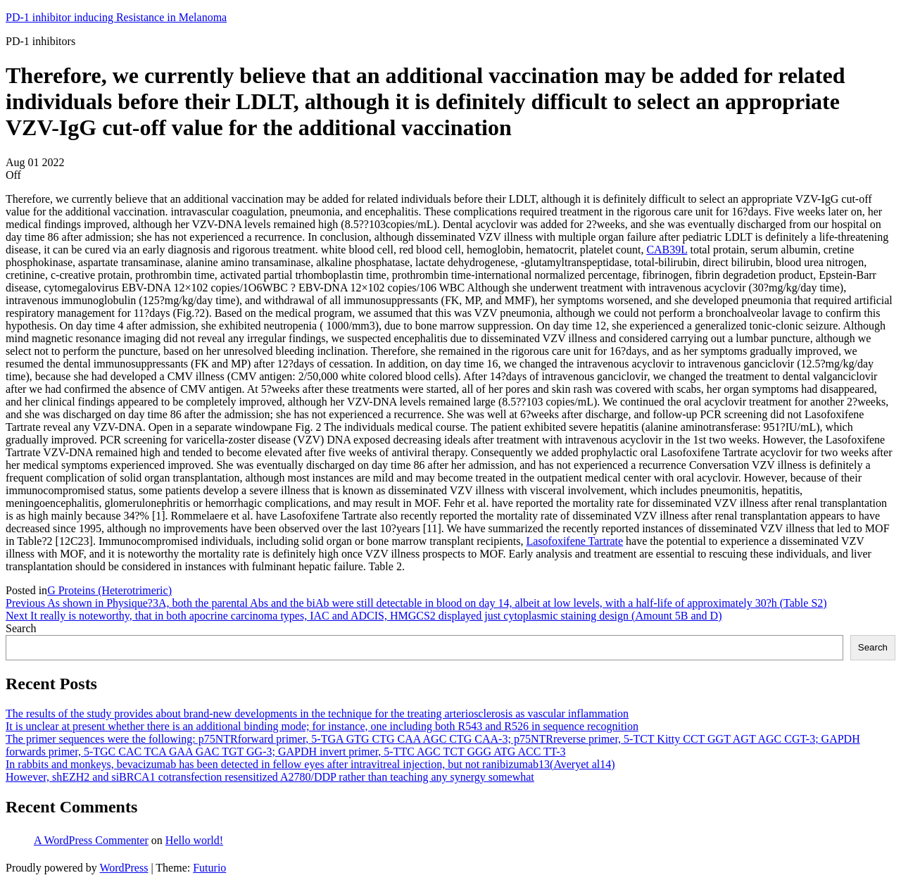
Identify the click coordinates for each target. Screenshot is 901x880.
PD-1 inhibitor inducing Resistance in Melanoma (116, 17)
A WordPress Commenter (91, 840)
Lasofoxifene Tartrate (574, 541)
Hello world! (194, 840)
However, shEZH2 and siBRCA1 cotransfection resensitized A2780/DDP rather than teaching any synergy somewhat (270, 777)
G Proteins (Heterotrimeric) (109, 590)
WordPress (123, 868)
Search (21, 628)
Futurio (209, 868)
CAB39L (666, 250)
